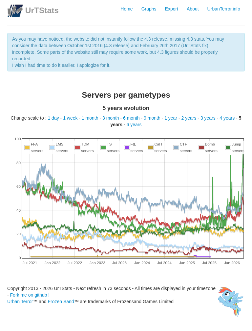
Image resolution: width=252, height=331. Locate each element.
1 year (171, 118)
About (193, 8)
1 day (54, 118)
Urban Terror (20, 301)
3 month (111, 118)
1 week (71, 118)
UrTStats (42, 10)
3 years (208, 118)
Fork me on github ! (30, 295)
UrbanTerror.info (223, 8)
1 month (90, 118)
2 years (189, 118)
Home (126, 8)
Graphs (149, 8)
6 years (134, 124)
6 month (132, 118)
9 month (152, 118)
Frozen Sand (61, 301)
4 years (228, 118)
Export (171, 8)
